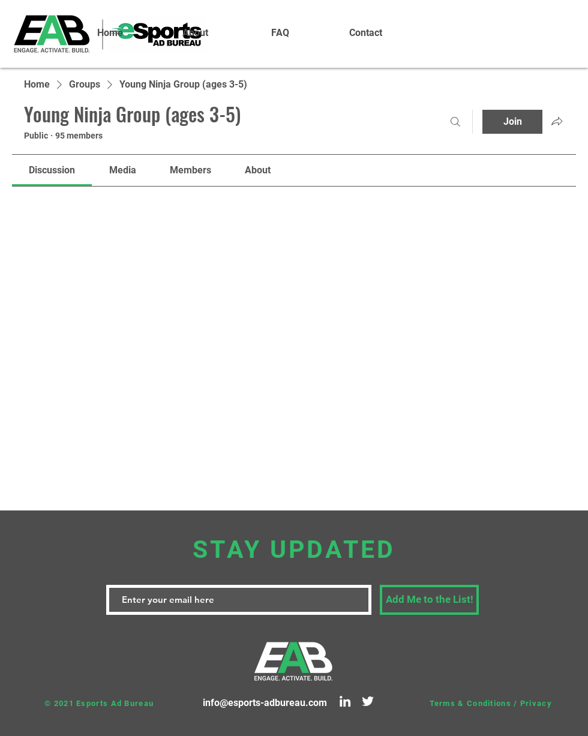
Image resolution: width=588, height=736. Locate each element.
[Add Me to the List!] (429, 600)
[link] (52, 170)
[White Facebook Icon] (545, 27)
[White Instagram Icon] (563, 27)
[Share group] (557, 121)
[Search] (455, 122)
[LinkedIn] (345, 701)
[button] (195, 33)
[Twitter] (368, 701)
